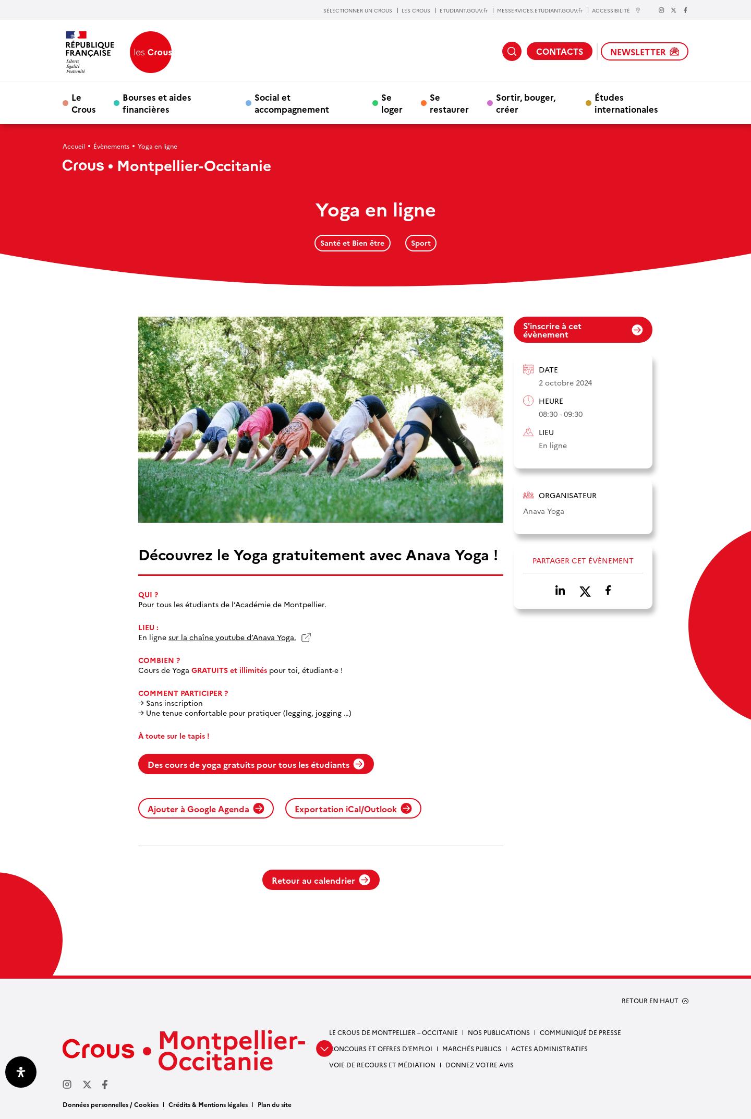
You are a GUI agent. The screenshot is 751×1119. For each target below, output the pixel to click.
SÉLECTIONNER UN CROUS (357, 10)
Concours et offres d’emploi (380, 1048)
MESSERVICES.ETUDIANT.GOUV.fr (540, 10)
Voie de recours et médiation (382, 1064)
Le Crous (83, 103)
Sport (421, 242)
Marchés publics (471, 1048)
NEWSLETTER (644, 51)
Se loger (392, 103)
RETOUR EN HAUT (650, 1000)
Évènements (111, 145)
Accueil (74, 145)
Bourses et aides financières (157, 103)
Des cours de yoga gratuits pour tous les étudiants (256, 764)
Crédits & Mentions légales (208, 1104)
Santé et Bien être (352, 242)
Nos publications (499, 1032)
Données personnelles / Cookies (111, 1104)
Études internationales (626, 103)
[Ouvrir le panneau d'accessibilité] (21, 1072)
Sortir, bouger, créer (525, 103)
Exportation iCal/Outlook (353, 808)
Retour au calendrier (321, 880)
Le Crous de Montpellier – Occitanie (393, 1032)
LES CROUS (416, 10)
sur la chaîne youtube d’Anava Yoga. (232, 637)
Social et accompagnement (292, 103)
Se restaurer (449, 103)
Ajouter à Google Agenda (206, 808)
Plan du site (275, 1104)
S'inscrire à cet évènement (583, 330)
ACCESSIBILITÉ (616, 10)
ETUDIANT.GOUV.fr (464, 10)
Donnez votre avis (479, 1064)
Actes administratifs (549, 1048)
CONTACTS (559, 51)
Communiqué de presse (580, 1032)
